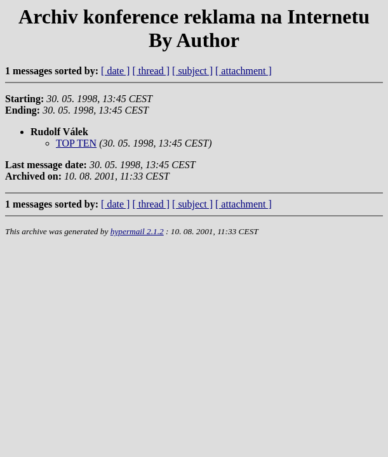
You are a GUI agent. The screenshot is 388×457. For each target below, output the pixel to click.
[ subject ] (192, 70)
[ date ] (115, 70)
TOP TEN (76, 143)
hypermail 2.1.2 (137, 231)
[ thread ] (151, 70)
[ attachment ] (243, 70)
